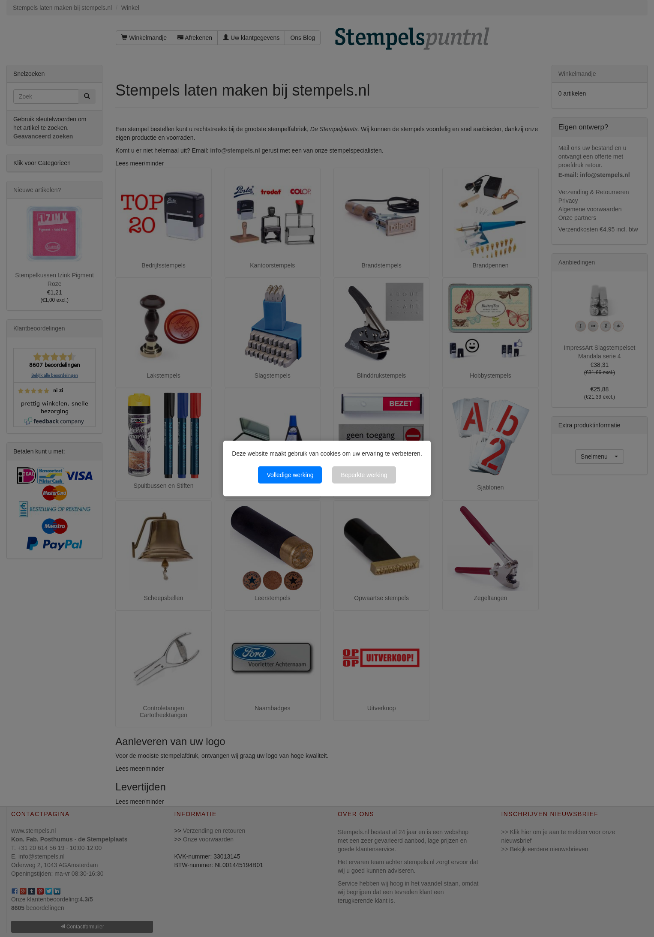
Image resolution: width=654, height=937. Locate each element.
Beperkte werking (364, 475)
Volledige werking (290, 475)
